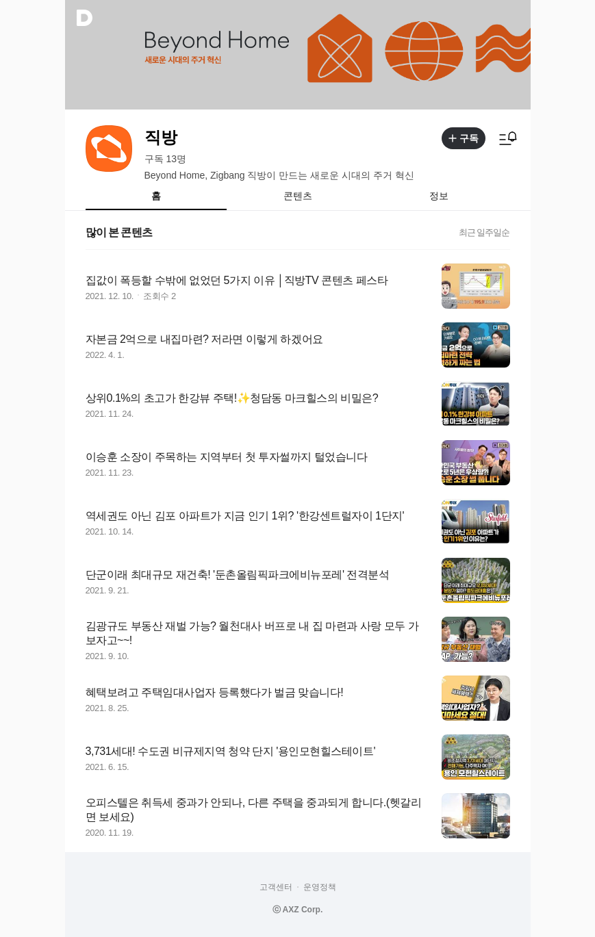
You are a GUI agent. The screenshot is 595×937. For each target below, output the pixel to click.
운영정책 (319, 887)
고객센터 (275, 887)
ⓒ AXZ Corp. (298, 909)
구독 (463, 138)
